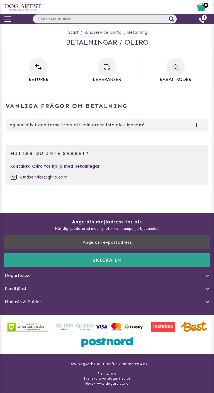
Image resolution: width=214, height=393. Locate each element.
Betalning (137, 32)
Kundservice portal (103, 32)
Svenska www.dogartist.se (107, 378)
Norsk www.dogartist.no (107, 383)
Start (73, 32)
